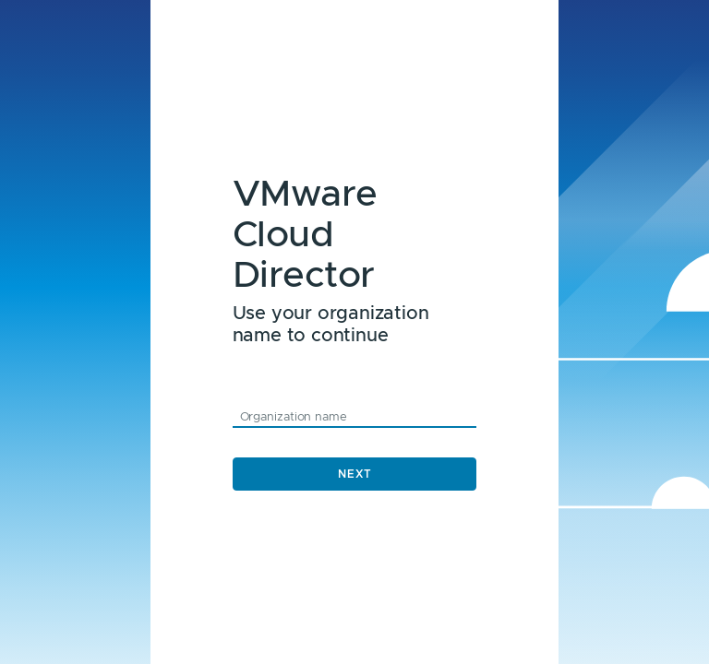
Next (355, 474)
